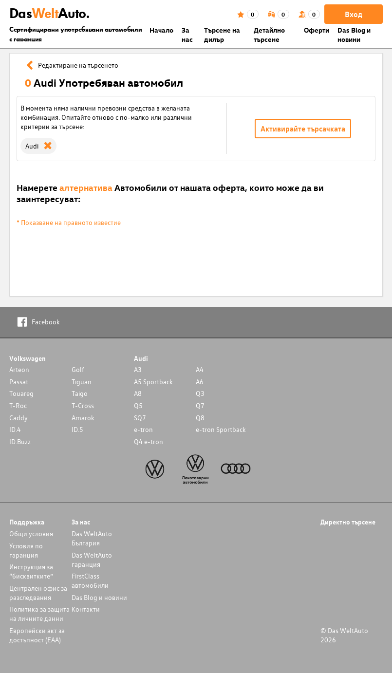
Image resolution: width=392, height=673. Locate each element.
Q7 (200, 405)
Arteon (19, 369)
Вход (353, 14)
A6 (200, 381)
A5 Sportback (153, 381)
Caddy (18, 417)
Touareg (21, 393)
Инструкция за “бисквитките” (31, 571)
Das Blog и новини (354, 34)
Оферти (316, 30)
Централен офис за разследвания (38, 592)
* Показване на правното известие (69, 222)
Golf (78, 369)
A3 (138, 369)
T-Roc (18, 405)
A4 (200, 369)
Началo (161, 30)
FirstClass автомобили (90, 580)
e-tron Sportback (221, 429)
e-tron (143, 429)
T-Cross (83, 405)
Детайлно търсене (269, 34)
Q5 (138, 405)
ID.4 (15, 429)
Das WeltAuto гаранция (92, 559)
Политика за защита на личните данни (39, 613)
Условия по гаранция (26, 550)
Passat (18, 381)
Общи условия (31, 533)
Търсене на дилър (222, 34)
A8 (138, 393)
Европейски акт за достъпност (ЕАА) (37, 635)
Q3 (200, 393)
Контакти (86, 609)
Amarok (83, 417)
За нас (187, 34)
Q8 (200, 417)
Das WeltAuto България (92, 538)
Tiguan (82, 381)
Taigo (80, 393)
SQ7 (140, 417)
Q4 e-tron (148, 441)
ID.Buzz (20, 441)
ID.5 (77, 429)
